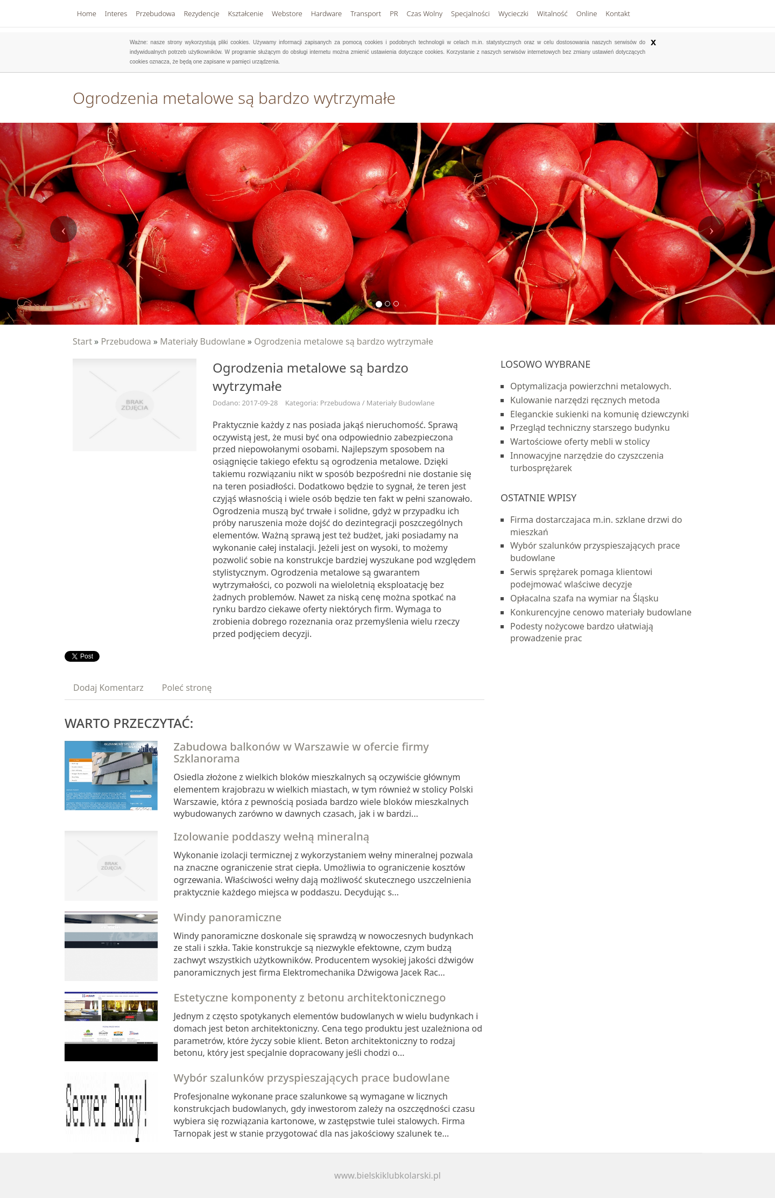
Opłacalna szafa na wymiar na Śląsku (584, 598)
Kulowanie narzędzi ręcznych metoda (585, 400)
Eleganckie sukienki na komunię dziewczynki (599, 414)
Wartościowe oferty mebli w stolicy (580, 441)
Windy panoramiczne (228, 917)
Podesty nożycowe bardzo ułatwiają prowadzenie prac (581, 632)
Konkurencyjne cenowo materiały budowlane (601, 612)
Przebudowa (126, 341)
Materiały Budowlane (202, 341)
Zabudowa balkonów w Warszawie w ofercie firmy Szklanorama (301, 752)
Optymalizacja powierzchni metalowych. (591, 386)
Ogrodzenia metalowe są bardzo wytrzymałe (343, 341)
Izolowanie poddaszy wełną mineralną (272, 836)
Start (82, 341)
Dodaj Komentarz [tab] (108, 687)
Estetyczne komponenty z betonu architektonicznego (310, 997)
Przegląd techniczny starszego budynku (590, 427)
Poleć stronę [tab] (187, 687)
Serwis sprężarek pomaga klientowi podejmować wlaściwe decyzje (581, 578)
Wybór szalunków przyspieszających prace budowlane (312, 1077)
